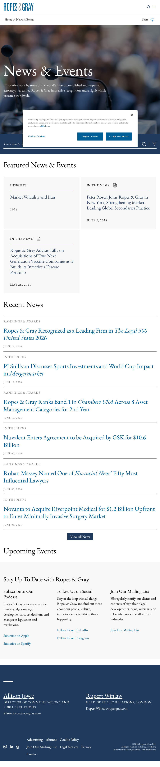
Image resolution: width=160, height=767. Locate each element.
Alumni (51, 745)
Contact (32, 760)
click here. (45, 126)
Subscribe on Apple (16, 641)
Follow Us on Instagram (73, 644)
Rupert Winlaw (104, 701)
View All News (80, 542)
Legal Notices (69, 753)
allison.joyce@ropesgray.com (22, 719)
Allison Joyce (18, 701)
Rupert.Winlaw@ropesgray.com (106, 714)
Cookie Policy (69, 745)
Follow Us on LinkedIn (72, 636)
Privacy (86, 753)
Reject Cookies (90, 136)
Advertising (35, 745)
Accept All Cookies (119, 136)
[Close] (132, 115)
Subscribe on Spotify (17, 649)
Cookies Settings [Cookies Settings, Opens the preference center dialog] (36, 136)
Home (8, 19)
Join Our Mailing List (125, 636)
